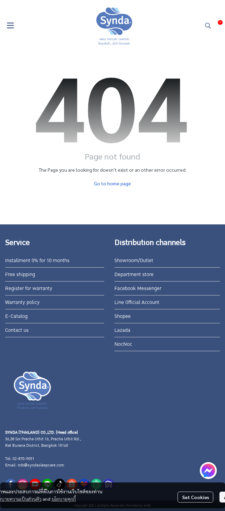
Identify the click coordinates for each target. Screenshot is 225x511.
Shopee (122, 316)
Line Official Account (136, 302)
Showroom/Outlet (133, 260)
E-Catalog (16, 316)
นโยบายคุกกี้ (63, 499)
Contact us (17, 330)
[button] (208, 25)
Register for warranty (28, 288)
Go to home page (112, 183)
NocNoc (123, 344)
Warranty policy (22, 302)
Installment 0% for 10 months (37, 260)
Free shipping (20, 274)
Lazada (122, 330)
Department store (134, 274)
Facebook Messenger (137, 288)
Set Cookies (195, 497)
